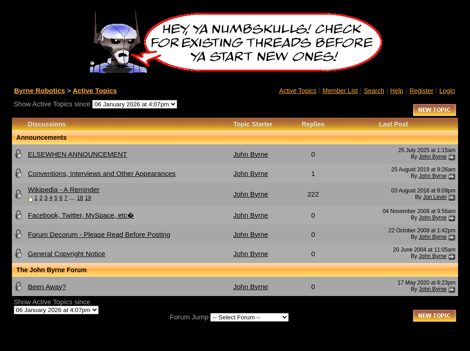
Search (374, 90)
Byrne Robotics (39, 90)
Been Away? (47, 287)
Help (396, 90)
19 (88, 198)
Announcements (42, 137)
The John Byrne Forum (52, 270)
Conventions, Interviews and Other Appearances (102, 173)
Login (447, 90)
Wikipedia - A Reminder (64, 189)
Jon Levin (435, 197)
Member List (340, 90)
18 (80, 198)
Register (421, 90)
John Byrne (250, 154)
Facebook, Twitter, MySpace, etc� (81, 215)
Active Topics (95, 90)
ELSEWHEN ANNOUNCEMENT (77, 154)
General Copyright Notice (66, 254)
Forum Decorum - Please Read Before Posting (99, 234)
